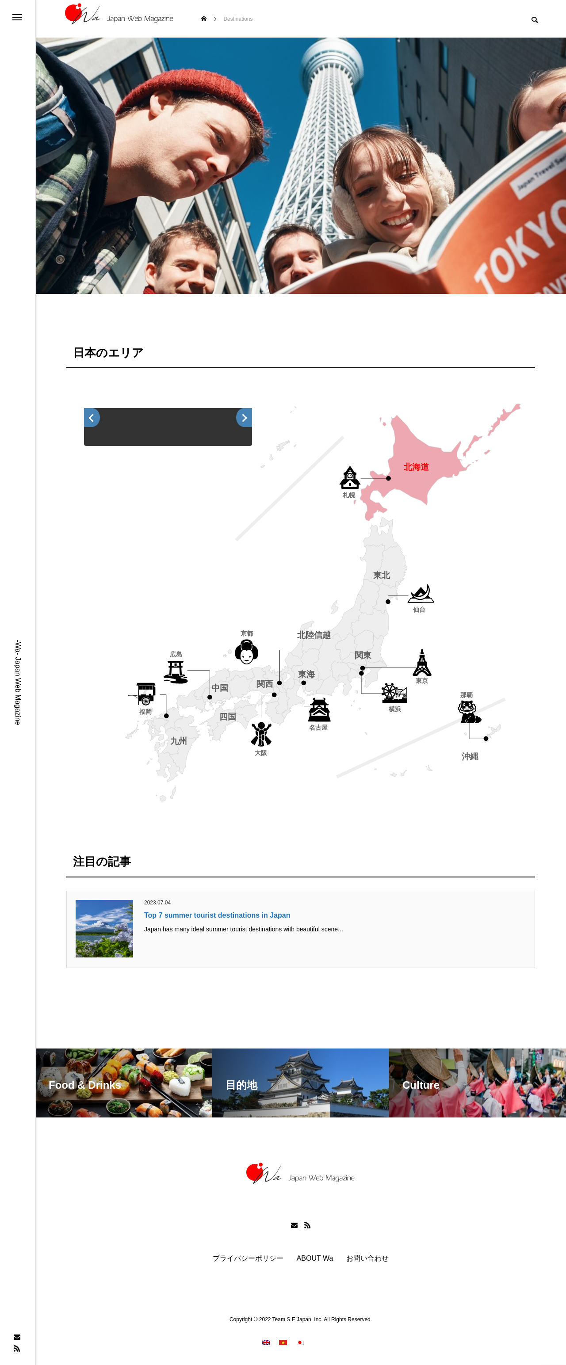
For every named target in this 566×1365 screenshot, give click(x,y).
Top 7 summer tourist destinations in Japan (217, 915)
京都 (247, 633)
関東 (363, 655)
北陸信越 (314, 635)
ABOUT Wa (315, 1258)
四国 (227, 716)
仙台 (419, 609)
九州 (178, 741)
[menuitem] (266, 1342)
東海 (306, 674)
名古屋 (318, 727)
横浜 (395, 709)
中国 (219, 688)
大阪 (261, 752)
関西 (264, 684)
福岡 (145, 711)
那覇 (466, 695)
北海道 (416, 467)
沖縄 (470, 756)
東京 (422, 680)
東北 (381, 575)
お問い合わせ (367, 1258)
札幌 (349, 495)
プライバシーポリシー (248, 1258)
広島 (176, 654)
